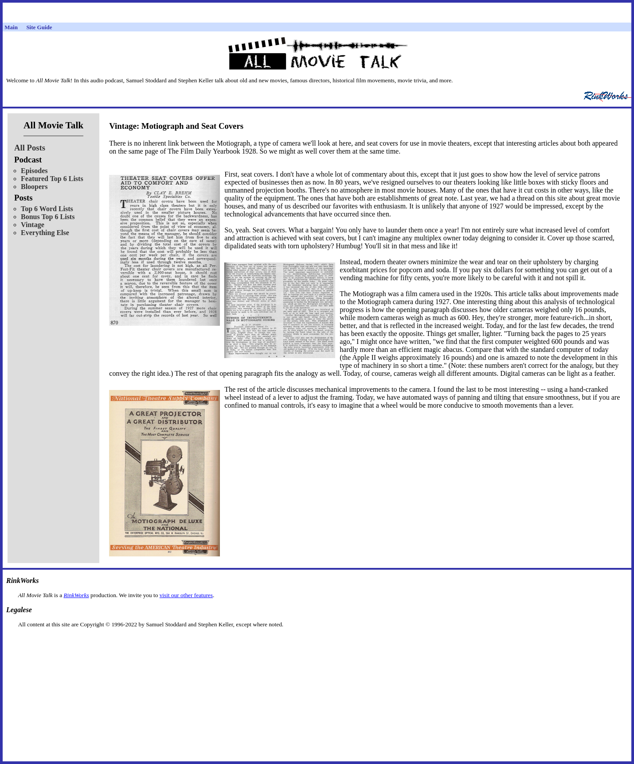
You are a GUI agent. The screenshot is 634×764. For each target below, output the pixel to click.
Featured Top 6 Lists (52, 178)
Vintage (32, 224)
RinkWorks (76, 595)
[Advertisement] (317, 642)
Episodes (34, 170)
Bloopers (34, 186)
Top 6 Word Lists (47, 208)
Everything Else (45, 232)
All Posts (29, 147)
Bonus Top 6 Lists (47, 216)
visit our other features (186, 595)
